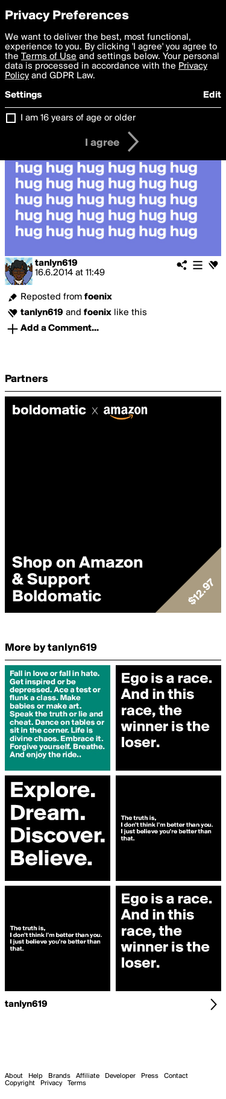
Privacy (51, 1083)
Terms (76, 1083)
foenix (98, 297)
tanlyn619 (56, 263)
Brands (59, 1076)
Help (35, 1076)
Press (150, 1076)
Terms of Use (49, 56)
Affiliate (87, 1076)
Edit (212, 95)
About (14, 1076)
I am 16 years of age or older (78, 118)
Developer (120, 1076)
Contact (176, 1076)
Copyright (20, 1083)
